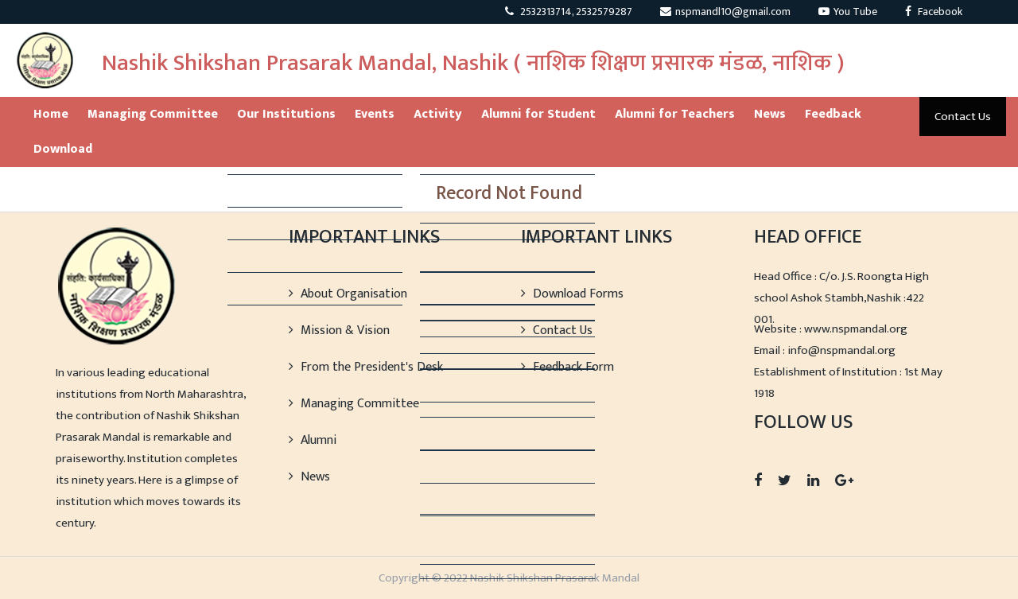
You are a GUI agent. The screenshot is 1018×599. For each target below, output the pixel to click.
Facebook (933, 11)
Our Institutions (286, 114)
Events (374, 114)
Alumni (312, 440)
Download (62, 149)
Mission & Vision (339, 330)
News (770, 114)
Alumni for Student (538, 114)
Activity (438, 114)
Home (50, 114)
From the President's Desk (366, 367)
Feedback (833, 114)
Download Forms (572, 294)
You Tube (847, 11)
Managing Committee (152, 114)
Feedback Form (567, 367)
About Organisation (348, 294)
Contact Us (962, 116)
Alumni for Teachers (675, 114)
